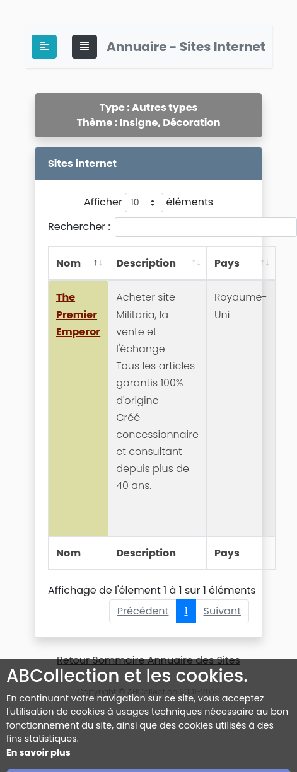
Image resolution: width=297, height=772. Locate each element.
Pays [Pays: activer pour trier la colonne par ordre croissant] (227, 263)
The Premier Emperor (78, 314)
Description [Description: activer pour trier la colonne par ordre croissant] (146, 263)
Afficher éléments (148, 202)
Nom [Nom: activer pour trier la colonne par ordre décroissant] (68, 263)
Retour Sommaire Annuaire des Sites (148, 660)
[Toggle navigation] (84, 47)
